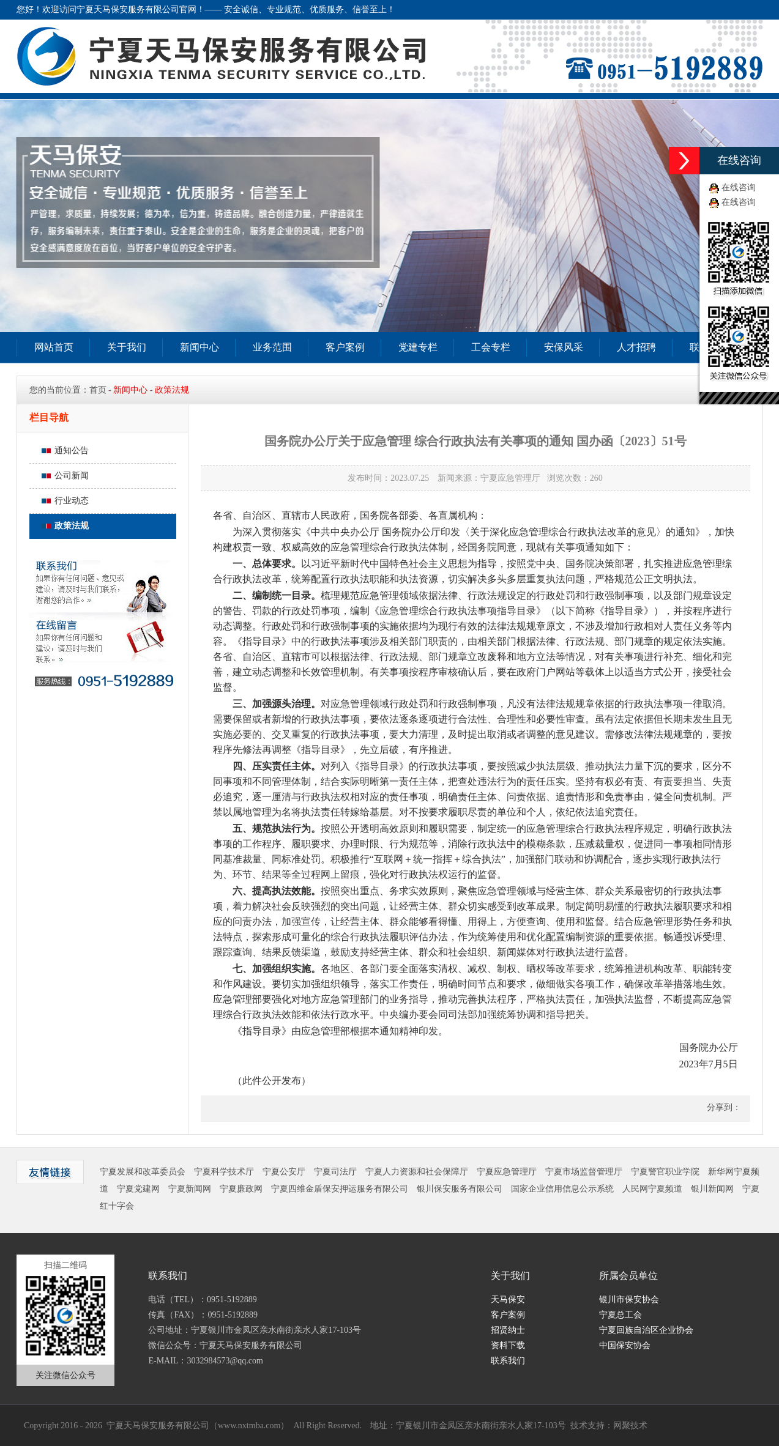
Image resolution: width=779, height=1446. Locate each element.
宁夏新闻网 (189, 1188)
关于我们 (126, 347)
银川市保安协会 (629, 1299)
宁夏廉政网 (241, 1188)
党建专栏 (418, 347)
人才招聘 (636, 347)
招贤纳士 (508, 1330)
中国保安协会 (624, 1345)
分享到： (722, 1107)
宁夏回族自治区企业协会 (646, 1330)
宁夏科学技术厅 (224, 1171)
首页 (97, 390)
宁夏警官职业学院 (665, 1171)
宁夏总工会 (620, 1314)
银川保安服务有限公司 (459, 1188)
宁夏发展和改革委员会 (142, 1171)
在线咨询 (738, 187)
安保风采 (563, 347)
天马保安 (508, 1299)
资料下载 (508, 1345)
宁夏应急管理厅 (507, 1171)
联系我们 (508, 1360)
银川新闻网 (712, 1188)
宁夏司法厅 (335, 1171)
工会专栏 (490, 347)
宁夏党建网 (138, 1188)
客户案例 (345, 347)
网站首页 (53, 347)
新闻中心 (199, 347)
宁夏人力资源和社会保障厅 (416, 1171)
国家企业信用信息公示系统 (562, 1188)
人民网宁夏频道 (652, 1188)
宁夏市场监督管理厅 (583, 1171)
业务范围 (272, 347)
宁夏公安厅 (284, 1171)
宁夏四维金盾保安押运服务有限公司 (339, 1188)
